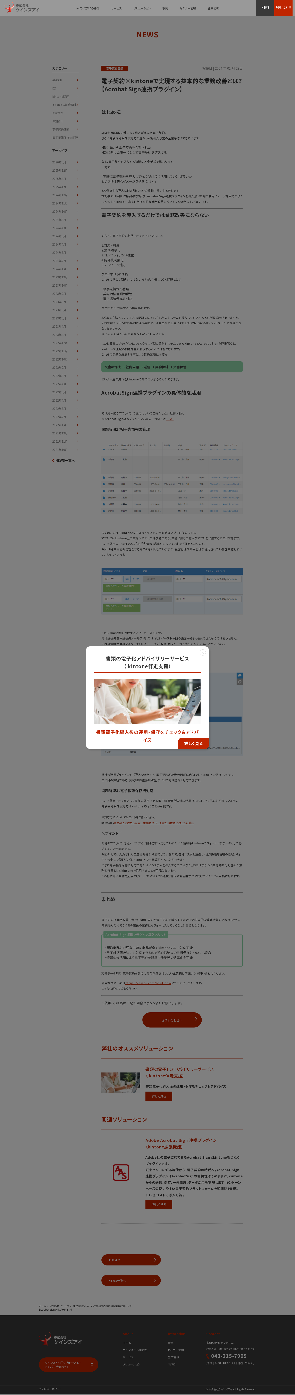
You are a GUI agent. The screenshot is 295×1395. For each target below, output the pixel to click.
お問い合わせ (285, 8)
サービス (116, 8)
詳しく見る (193, 743)
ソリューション (142, 8)
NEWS (266, 8)
